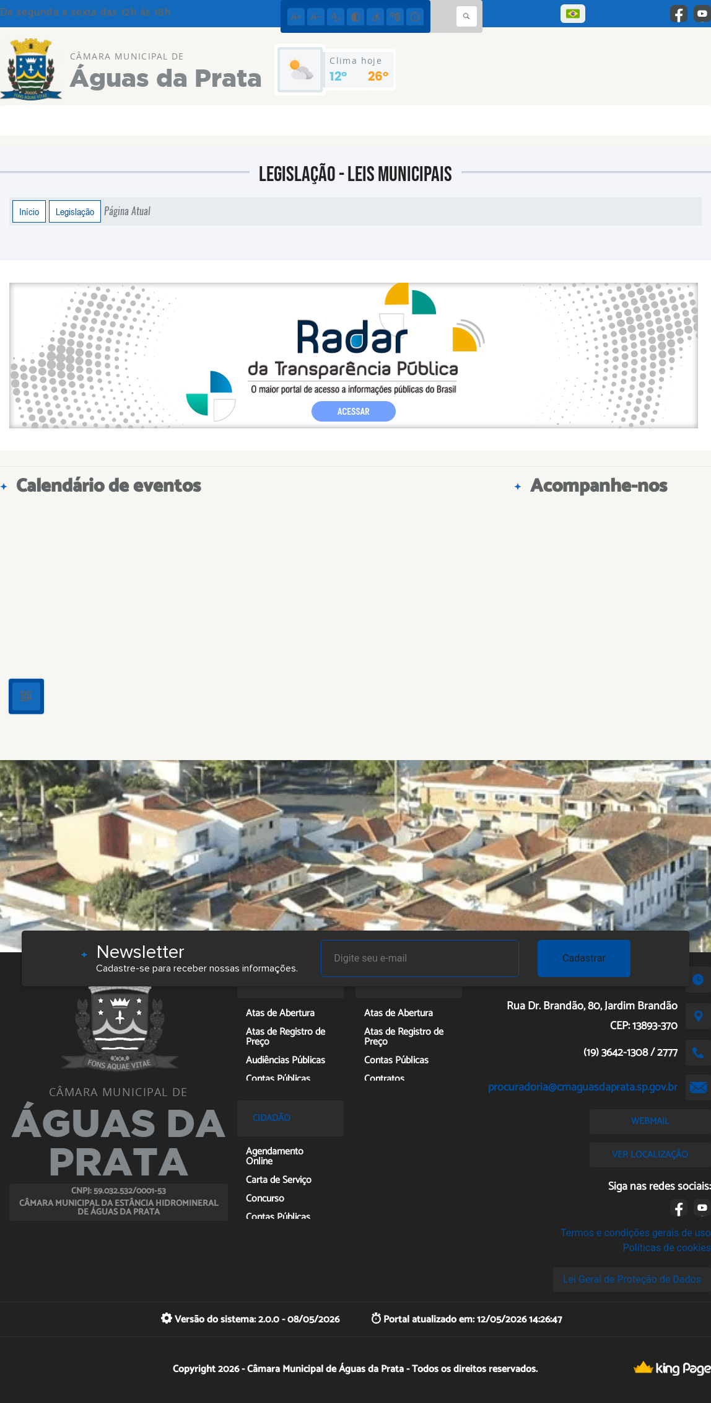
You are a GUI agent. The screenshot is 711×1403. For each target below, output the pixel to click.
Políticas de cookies (667, 1248)
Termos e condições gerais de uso (636, 1233)
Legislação (75, 211)
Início (29, 211)
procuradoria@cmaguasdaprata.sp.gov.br (583, 1087)
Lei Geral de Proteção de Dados (632, 1279)
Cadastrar (584, 958)
